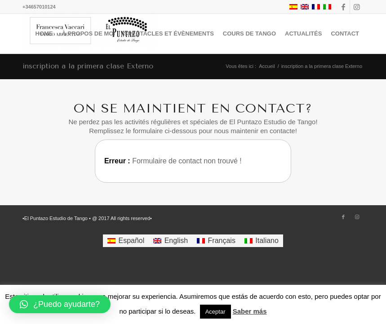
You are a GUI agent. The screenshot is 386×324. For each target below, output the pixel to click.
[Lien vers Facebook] (343, 7)
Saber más (250, 311)
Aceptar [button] (215, 311)
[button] (60, 304)
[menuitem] (44, 34)
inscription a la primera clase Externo (87, 66)
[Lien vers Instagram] (357, 7)
